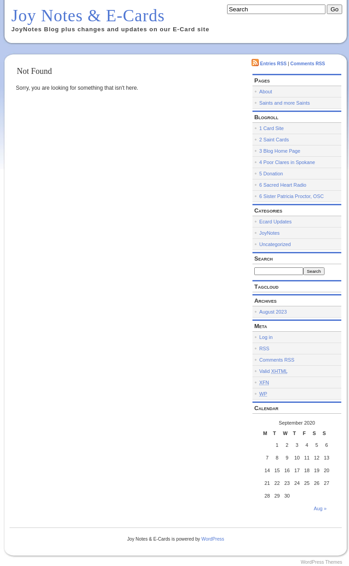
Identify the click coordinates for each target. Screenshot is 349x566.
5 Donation (271, 173)
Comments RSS (308, 63)
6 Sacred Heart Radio (282, 185)
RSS (264, 348)
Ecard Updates (275, 221)
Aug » (320, 508)
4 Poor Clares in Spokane (287, 162)
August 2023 (273, 311)
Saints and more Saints (284, 103)
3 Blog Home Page (280, 151)
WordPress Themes (321, 562)
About (265, 91)
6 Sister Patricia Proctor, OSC (291, 196)
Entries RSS (273, 63)
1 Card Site (271, 128)
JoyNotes (269, 233)
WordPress (212, 539)
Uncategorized (275, 244)
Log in (265, 337)
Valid (273, 371)
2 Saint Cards (274, 139)
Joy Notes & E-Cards (88, 15)
